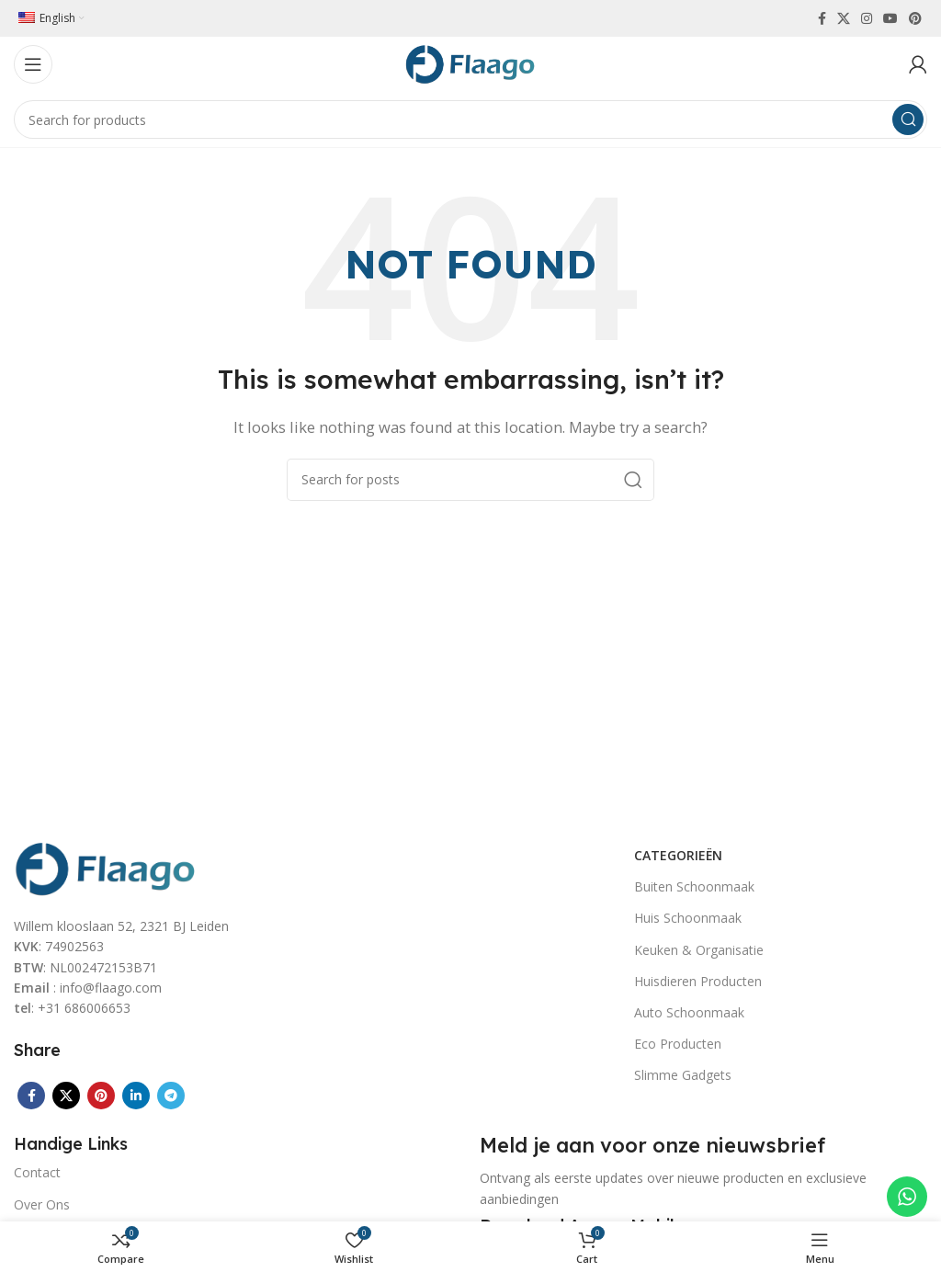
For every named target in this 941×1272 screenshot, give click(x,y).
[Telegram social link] (171, 1095)
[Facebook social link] (822, 18)
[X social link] (844, 18)
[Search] (470, 119)
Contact (37, 1172)
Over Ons (42, 1204)
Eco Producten (677, 1043)
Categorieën (678, 855)
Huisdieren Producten (698, 981)
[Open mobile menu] (33, 64)
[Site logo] (470, 62)
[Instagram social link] (867, 18)
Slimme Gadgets (682, 1075)
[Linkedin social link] (136, 1095)
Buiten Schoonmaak (694, 886)
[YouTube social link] (890, 18)
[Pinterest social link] (915, 18)
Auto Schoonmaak (689, 1012)
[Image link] (106, 866)
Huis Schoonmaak (688, 917)
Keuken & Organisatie (699, 950)
